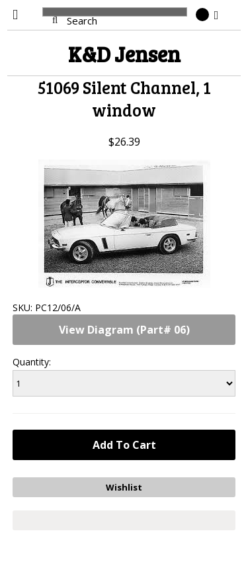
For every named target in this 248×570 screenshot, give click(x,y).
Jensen (124, 54)
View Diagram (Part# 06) (124, 329)
